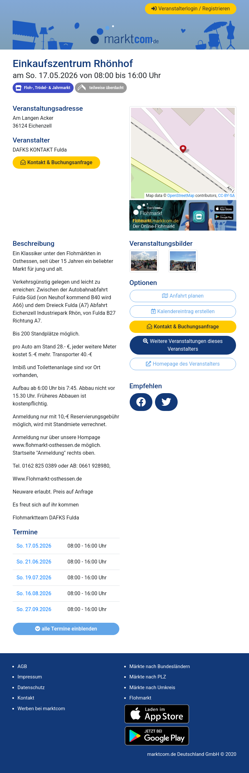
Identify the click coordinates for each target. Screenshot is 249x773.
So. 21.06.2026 (34, 562)
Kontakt (26, 698)
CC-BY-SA (226, 195)
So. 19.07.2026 (34, 577)
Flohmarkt (140, 698)
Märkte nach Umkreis (152, 687)
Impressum (30, 677)
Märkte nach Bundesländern (159, 666)
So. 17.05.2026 (34, 546)
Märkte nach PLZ (147, 677)
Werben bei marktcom (41, 708)
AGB (22, 666)
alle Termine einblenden (66, 629)
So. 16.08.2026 (34, 593)
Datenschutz (31, 687)
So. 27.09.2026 (34, 609)
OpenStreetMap (180, 195)
